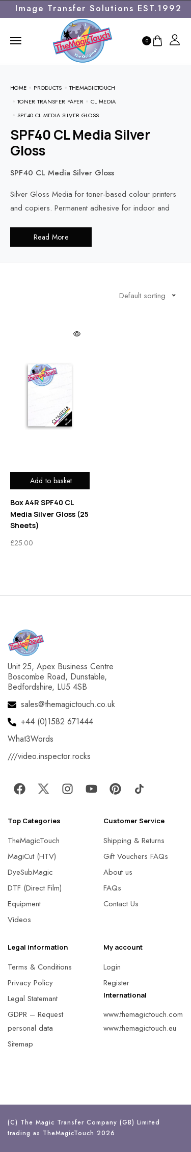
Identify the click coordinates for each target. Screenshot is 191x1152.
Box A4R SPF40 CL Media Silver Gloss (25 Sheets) (49, 514)
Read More (51, 237)
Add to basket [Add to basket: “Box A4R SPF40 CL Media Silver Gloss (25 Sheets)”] (51, 481)
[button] (20, 1131)
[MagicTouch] (82, 39)
